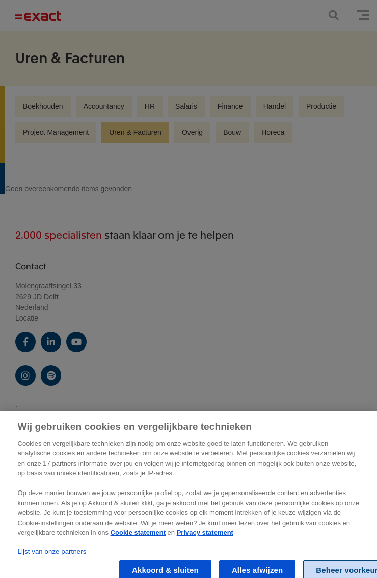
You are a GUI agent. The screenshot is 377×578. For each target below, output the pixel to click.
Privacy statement (205, 537)
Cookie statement (138, 537)
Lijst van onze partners (52, 556)
